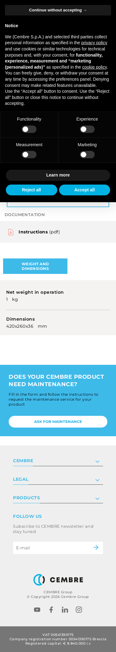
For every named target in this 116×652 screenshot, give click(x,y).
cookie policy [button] (94, 67)
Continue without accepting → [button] (58, 10)
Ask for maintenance (58, 421)
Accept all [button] (84, 189)
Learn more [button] (58, 175)
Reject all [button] (31, 189)
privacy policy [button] (94, 42)
